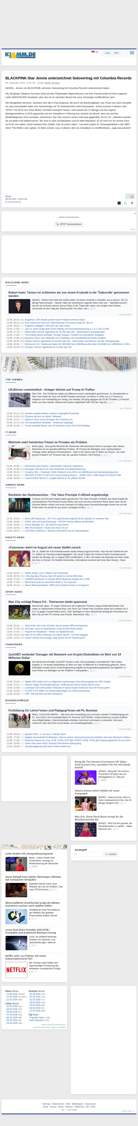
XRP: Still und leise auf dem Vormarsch (44, 694)
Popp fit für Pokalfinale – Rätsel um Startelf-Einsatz (49, 632)
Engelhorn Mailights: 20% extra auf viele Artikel (47, 326)
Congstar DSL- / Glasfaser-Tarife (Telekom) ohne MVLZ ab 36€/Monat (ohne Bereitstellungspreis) (71, 472)
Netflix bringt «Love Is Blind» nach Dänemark (46, 573)
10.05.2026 (12, 1006)
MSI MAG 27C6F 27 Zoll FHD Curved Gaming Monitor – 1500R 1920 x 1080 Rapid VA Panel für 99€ (73, 475)
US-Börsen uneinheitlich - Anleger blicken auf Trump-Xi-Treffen (51, 389)
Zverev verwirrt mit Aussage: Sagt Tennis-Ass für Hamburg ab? (55, 638)
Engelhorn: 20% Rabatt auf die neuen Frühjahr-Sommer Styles (55, 319)
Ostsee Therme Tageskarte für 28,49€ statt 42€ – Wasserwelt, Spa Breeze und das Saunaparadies (72, 341)
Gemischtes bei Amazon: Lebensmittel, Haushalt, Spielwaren (54, 466)
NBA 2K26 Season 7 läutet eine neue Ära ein (46, 528)
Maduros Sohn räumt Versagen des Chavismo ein (49, 419)
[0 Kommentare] (13, 202)
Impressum (90, 1104)
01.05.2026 (35, 999)
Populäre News (37, 1017)
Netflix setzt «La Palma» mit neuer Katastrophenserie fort (25, 957)
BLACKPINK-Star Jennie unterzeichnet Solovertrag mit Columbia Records (68, 78)
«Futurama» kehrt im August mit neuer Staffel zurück (44, 547)
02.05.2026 (35, 996)
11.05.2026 (12, 999)
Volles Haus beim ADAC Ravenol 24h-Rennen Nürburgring (53, 743)
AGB (68, 1104)
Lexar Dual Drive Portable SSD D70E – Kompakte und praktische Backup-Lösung (30, 931)
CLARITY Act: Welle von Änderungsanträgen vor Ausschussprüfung (57, 691)
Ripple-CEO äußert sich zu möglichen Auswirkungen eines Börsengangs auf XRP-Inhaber (68, 681)
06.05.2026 (12, 1017)
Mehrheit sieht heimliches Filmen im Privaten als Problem (47, 442)
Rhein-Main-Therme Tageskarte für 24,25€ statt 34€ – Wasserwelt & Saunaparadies (65, 332)
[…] (89, 308)
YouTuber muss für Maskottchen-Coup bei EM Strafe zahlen (53, 628)
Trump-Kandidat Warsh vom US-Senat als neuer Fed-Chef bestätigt (57, 425)
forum (132, 229)
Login (107, 53)
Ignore (55, 1027)
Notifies (62, 1027)
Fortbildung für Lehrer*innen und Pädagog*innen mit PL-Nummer (53, 710)
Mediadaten (77, 1104)
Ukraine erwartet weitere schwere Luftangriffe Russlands (52, 413)
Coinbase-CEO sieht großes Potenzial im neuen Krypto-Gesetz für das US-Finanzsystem (67, 688)
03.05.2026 (35, 994)
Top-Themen (13, 379)
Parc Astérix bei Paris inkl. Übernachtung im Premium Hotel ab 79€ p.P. (59, 323)
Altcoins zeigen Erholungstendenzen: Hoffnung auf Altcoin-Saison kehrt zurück (62, 684)
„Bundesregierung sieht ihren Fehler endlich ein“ (48, 746)
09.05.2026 (12, 1009)
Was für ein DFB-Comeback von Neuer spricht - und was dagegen (56, 635)
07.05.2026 (12, 1014)
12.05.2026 (12, 996)
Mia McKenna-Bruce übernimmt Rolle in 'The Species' (51, 582)
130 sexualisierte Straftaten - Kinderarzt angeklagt (49, 422)
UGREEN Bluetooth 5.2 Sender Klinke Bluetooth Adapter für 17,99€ (57, 579)
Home (45, 1107)
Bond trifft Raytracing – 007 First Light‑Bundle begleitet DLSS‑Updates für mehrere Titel (67, 518)
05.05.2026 (12, 1020)
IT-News (11, 432)
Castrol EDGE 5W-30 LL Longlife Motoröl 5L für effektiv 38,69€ (55, 478)
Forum (53, 1107)
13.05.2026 (12, 994)
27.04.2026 (35, 1010)
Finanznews (13, 644)
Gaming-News (15, 484)
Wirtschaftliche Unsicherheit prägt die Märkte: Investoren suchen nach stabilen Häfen (32, 904)
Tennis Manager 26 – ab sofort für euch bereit (46, 525)
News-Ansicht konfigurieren (54, 1024)
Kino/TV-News (14, 537)
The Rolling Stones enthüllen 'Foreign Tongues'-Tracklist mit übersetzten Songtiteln (64, 335)
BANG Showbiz (52, 83)
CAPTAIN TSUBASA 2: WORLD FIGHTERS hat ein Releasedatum (57, 531)
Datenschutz (58, 1104)
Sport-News (13, 591)
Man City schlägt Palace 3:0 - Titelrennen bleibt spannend (47, 601)
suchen (110, 854)
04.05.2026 (12, 1023)
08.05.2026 (12, 1012)
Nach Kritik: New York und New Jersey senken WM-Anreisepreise (56, 625)
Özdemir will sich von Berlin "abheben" (43, 416)
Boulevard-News (17, 282)
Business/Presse (17, 700)
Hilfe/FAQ (79, 1107)
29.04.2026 (35, 1005)
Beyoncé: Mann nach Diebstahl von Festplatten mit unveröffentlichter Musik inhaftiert (65, 338)
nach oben (127, 1110)
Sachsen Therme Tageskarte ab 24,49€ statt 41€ (48, 347)
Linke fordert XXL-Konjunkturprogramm (29, 853)
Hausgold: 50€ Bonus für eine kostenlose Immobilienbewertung (55, 469)
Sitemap (46, 1104)
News (61, 1107)
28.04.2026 (35, 1008)
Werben (69, 1107)
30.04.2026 (35, 1002)
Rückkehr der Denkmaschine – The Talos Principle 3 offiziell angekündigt (58, 494)
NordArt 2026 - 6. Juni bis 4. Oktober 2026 (45, 734)
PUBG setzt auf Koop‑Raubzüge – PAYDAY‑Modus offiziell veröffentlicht (59, 521)
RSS (93, 1107)
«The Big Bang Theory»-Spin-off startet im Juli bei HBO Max (53, 576)
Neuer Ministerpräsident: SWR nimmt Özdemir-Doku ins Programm (57, 585)
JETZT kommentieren (69, 224)
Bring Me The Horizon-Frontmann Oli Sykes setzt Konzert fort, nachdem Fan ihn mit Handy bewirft (102, 764)
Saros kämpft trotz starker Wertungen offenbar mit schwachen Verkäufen (33, 878)
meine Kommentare (41, 1027)
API (87, 1107)
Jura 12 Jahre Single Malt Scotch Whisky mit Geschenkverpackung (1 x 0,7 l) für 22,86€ (67, 329)
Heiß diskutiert (37, 1020)
